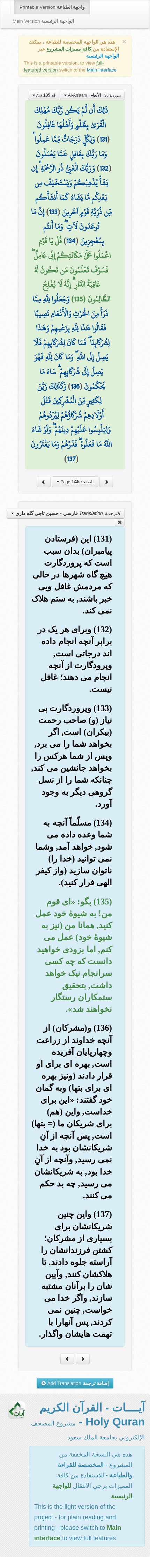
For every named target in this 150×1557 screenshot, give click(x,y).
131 (103, 139)
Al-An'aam (92, 95)
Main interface (102, 70)
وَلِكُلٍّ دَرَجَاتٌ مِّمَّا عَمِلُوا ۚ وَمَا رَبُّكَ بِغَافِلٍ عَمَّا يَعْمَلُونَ (70, 147)
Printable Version (52, 7)
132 (103, 168)
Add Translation (75, 1383)
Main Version (43, 21)
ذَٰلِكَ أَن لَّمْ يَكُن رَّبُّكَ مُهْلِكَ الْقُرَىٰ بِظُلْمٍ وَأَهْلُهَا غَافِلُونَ (71, 118)
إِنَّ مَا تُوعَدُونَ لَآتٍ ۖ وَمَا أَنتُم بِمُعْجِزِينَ (67, 226)
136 (75, 386)
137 (71, 459)
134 (70, 240)
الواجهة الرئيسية (102, 56)
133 (53, 211)
